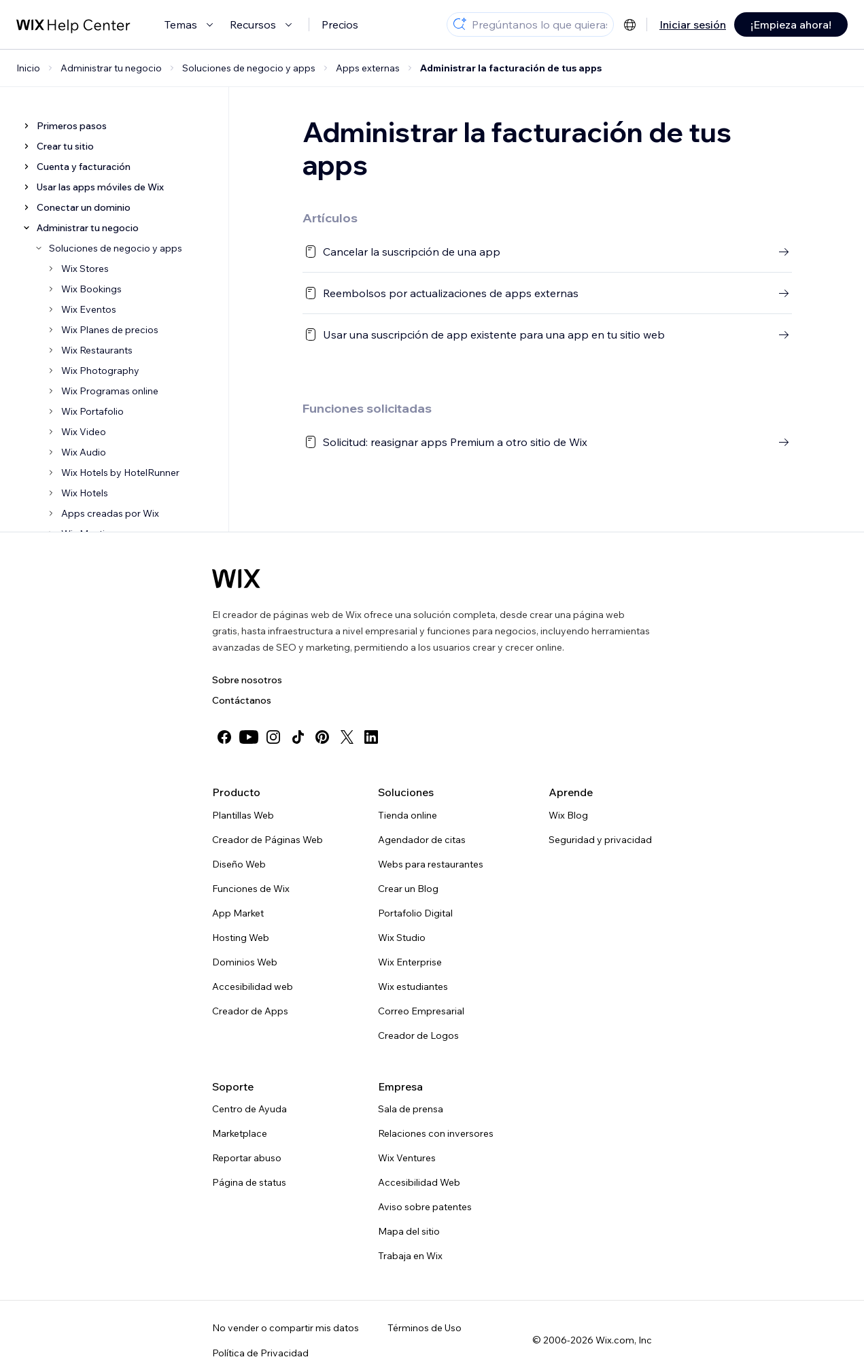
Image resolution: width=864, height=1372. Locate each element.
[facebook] (224, 737)
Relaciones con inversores (436, 1133)
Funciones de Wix (251, 888)
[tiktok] (298, 737)
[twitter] (346, 737)
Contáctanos (241, 700)
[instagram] (273, 737)
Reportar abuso (246, 1158)
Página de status (249, 1182)
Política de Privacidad (260, 1353)
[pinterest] (322, 737)
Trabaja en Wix (410, 1256)
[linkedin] (371, 737)
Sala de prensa (410, 1109)
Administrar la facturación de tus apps (511, 68)
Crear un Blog (408, 888)
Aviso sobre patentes (425, 1207)
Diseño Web (239, 864)
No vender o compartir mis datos (285, 1328)
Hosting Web (240, 937)
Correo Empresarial (421, 1011)
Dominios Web (244, 962)
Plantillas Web (243, 815)
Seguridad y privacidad (600, 840)
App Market (238, 913)
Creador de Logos (418, 1035)
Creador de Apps (250, 1011)
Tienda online (407, 815)
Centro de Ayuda (249, 1109)
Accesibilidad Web (419, 1182)
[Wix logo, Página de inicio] (236, 578)
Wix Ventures (407, 1158)
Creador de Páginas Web (267, 840)
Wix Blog (568, 815)
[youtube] (249, 737)
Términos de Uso (424, 1328)
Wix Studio (402, 937)
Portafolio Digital (415, 913)
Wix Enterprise (410, 962)
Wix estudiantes (413, 986)
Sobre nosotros (247, 680)
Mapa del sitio (409, 1231)
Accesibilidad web (252, 986)
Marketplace (239, 1133)
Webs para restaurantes (430, 864)
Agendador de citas (422, 840)
